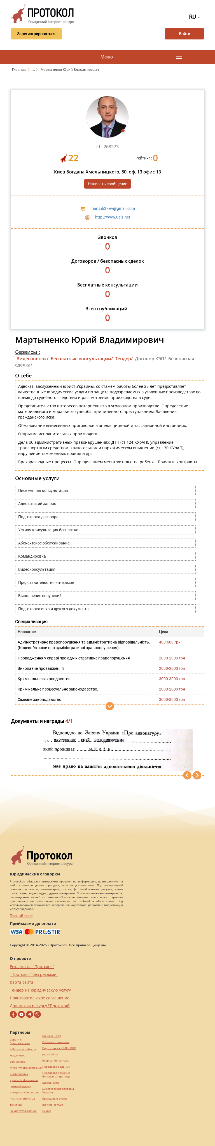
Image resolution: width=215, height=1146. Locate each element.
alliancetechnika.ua (23, 1049)
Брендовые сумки (54, 1098)
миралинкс (17, 1055)
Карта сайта (21, 982)
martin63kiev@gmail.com (112, 208)
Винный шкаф (51, 1036)
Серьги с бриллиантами (20, 1041)
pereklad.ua (50, 1054)
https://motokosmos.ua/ (26, 1068)
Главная (19, 69)
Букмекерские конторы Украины (58, 1090)
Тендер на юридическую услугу (40, 990)
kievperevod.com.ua (23, 1111)
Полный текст (21, 915)
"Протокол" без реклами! (34, 974)
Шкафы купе (50, 1082)
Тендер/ (124, 359)
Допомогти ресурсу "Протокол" (40, 1005)
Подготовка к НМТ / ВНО (59, 1048)
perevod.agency (20, 1086)
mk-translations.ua (22, 1098)
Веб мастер (17, 1061)
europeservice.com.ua (24, 1092)
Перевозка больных (56, 1066)
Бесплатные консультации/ (82, 359)
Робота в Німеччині (55, 1042)
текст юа (16, 1105)
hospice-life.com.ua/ (55, 1060)
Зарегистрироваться (36, 34)
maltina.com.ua (52, 1105)
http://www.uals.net (112, 217)
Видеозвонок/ (32, 359)
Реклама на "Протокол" (32, 966)
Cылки (46, 1111)
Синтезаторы (19, 1074)
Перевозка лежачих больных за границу (56, 1074)
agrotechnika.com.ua (24, 1080)
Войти (184, 34)
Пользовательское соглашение (39, 998)
